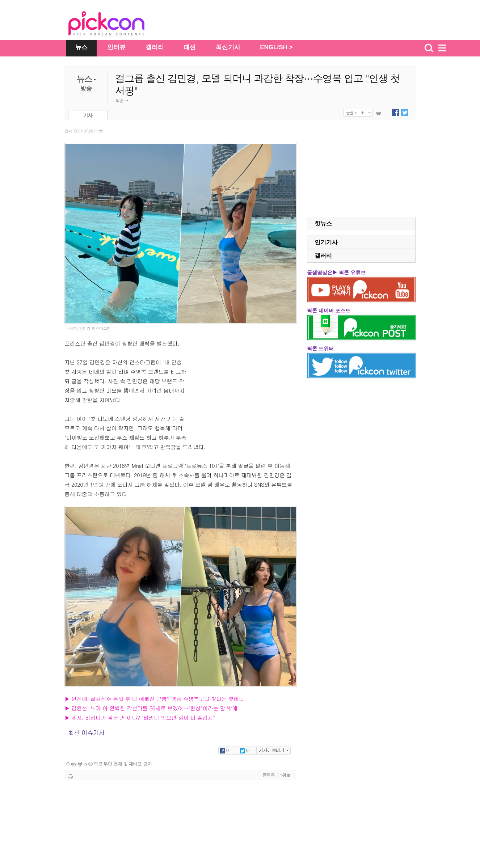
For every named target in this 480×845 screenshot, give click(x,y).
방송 (86, 88)
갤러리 (155, 47)
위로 (285, 775)
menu (445, 48)
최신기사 (228, 47)
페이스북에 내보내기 (395, 112)
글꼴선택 (351, 113)
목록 (269, 775)
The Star (117, 24)
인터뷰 (116, 47)
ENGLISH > (276, 47)
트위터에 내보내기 (404, 112)
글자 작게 (369, 113)
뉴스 (81, 47)
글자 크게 (362, 113)
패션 (190, 47)
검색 (429, 48)
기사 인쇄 (378, 113)
